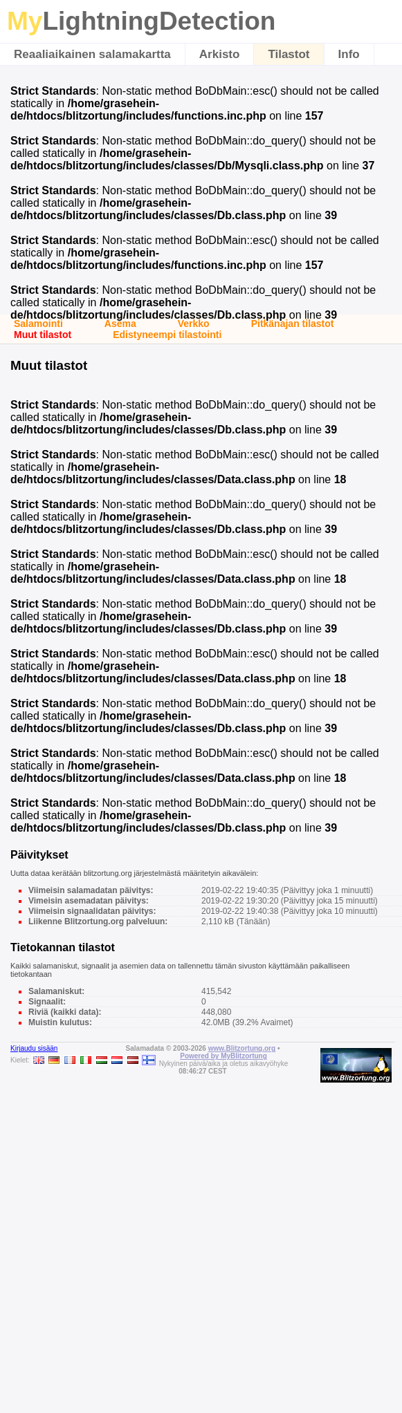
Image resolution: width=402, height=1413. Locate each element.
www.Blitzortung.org (241, 1048)
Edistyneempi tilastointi (167, 334)
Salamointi (38, 323)
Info (349, 54)
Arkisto (219, 54)
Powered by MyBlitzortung (223, 1056)
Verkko (194, 323)
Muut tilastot (42, 334)
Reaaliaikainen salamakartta (92, 54)
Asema (120, 323)
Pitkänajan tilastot (292, 323)
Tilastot (288, 54)
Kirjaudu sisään (33, 1048)
